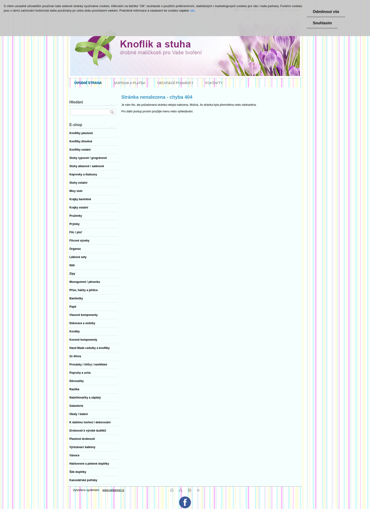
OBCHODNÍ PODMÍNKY (175, 83)
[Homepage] (88, 82)
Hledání (76, 102)
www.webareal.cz (113, 490)
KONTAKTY (214, 83)
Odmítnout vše (326, 12)
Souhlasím (322, 23)
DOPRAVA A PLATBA (129, 83)
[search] (111, 112)
